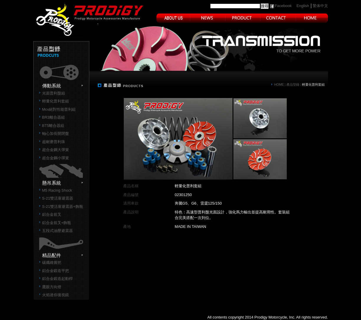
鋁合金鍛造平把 (55, 270)
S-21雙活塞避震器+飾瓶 (62, 206)
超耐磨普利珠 (53, 142)
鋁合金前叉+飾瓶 (56, 222)
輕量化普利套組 (55, 101)
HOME (279, 84)
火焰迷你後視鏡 (55, 295)
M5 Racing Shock (57, 190)
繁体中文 (320, 6)
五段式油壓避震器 (57, 230)
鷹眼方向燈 (51, 287)
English (302, 6)
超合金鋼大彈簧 (55, 149)
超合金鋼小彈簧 (55, 158)
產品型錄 (292, 84)
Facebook (283, 6)
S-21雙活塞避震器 (57, 198)
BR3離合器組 (53, 117)
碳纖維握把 (51, 262)
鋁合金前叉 (51, 214)
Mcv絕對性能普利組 (59, 109)
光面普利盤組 (53, 93)
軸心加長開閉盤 (55, 133)
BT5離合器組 (53, 125)
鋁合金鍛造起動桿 (57, 278)
